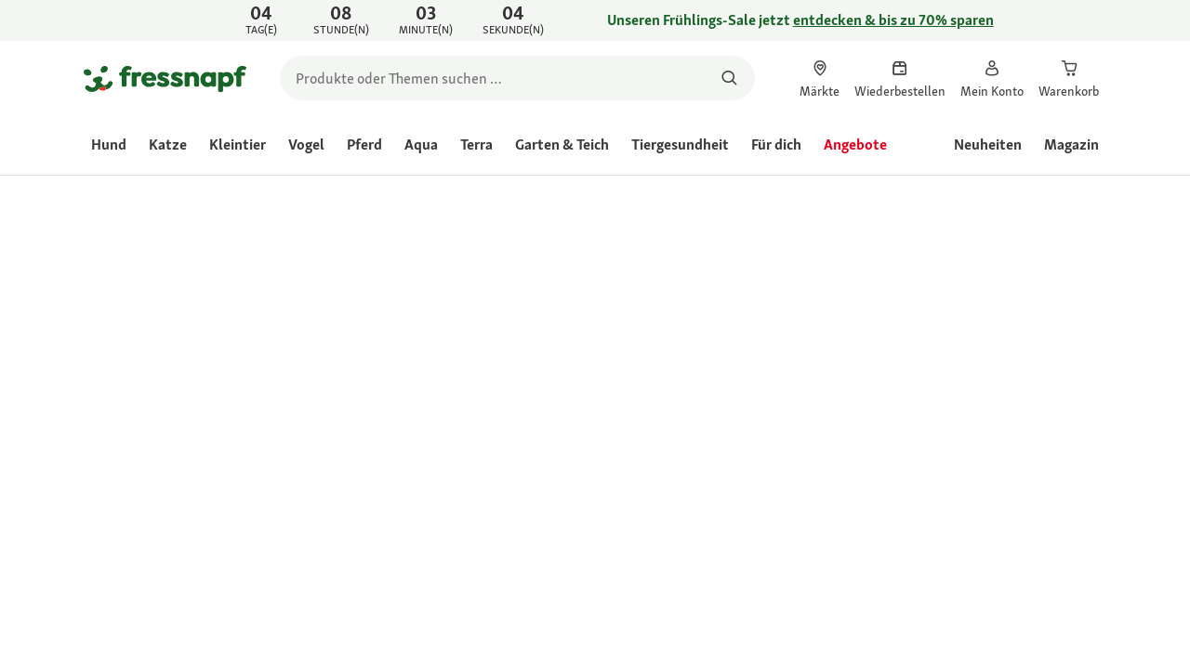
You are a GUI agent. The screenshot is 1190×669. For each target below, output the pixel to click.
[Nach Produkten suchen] (729, 78)
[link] (595, 20)
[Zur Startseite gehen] (165, 78)
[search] (517, 78)
